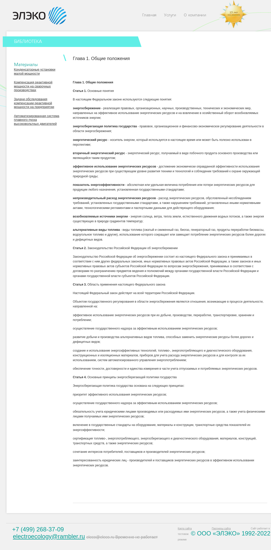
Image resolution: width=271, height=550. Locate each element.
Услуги (170, 15)
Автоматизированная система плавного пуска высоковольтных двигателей (36, 120)
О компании (195, 15)
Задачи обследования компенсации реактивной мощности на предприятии (34, 103)
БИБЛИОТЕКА (28, 41)
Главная (149, 15)
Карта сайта (185, 528)
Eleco (39, 16)
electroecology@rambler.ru (49, 536)
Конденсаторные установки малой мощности (34, 71)
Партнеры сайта (221, 528)
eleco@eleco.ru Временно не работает (122, 537)
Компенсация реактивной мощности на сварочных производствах (33, 86)
